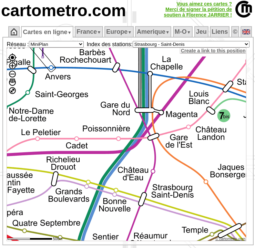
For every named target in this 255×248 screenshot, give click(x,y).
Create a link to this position (213, 50)
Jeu (201, 31)
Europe (119, 31)
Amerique (153, 31)
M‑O (183, 31)
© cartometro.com (230, 239)
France (88, 31)
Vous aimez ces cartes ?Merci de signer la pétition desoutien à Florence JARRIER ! (198, 9)
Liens (220, 31)
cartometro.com (63, 10)
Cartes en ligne (47, 32)
